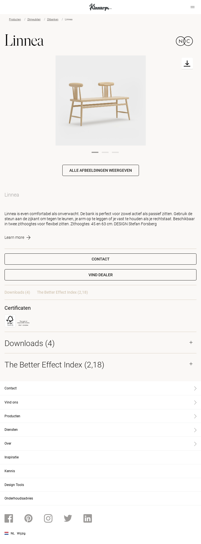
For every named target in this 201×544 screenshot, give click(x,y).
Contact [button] (101, 259)
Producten (15, 19)
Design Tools (14, 485)
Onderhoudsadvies (19, 498)
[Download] (187, 63)
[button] (100, 274)
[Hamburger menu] (192, 7)
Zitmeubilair (34, 19)
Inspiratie (12, 457)
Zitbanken (52, 19)
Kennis (10, 471)
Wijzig (21, 533)
